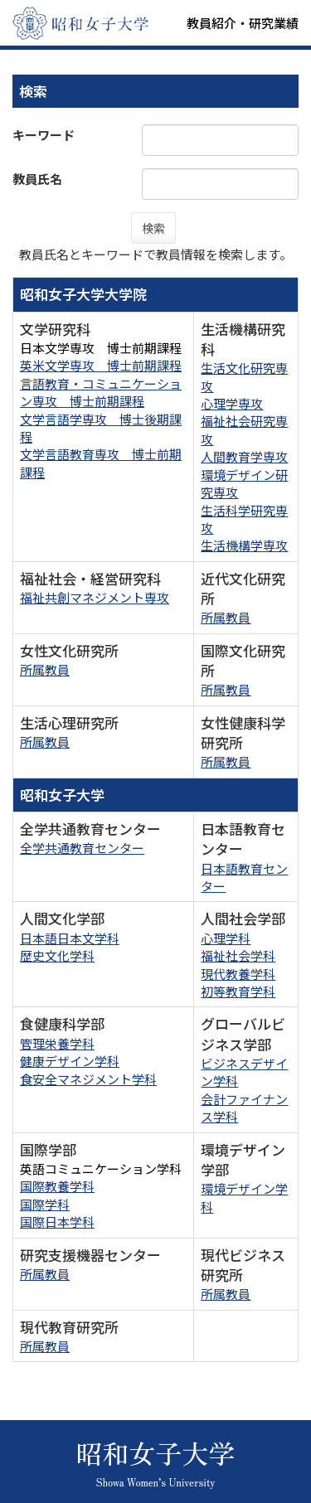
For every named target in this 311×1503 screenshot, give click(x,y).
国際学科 (45, 1204)
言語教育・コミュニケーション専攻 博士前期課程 (101, 392)
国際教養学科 (57, 1186)
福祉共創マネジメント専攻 (94, 597)
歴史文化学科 (57, 955)
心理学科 (225, 938)
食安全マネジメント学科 (88, 1079)
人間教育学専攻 (244, 456)
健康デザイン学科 (69, 1060)
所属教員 (225, 617)
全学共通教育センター (82, 847)
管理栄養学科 (57, 1043)
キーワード (43, 134)
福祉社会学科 (238, 955)
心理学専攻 (232, 403)
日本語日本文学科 (69, 938)
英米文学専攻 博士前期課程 (101, 365)
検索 (153, 228)
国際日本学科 (57, 1221)
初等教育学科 (238, 991)
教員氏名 (37, 178)
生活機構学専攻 (244, 545)
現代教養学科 (238, 973)
